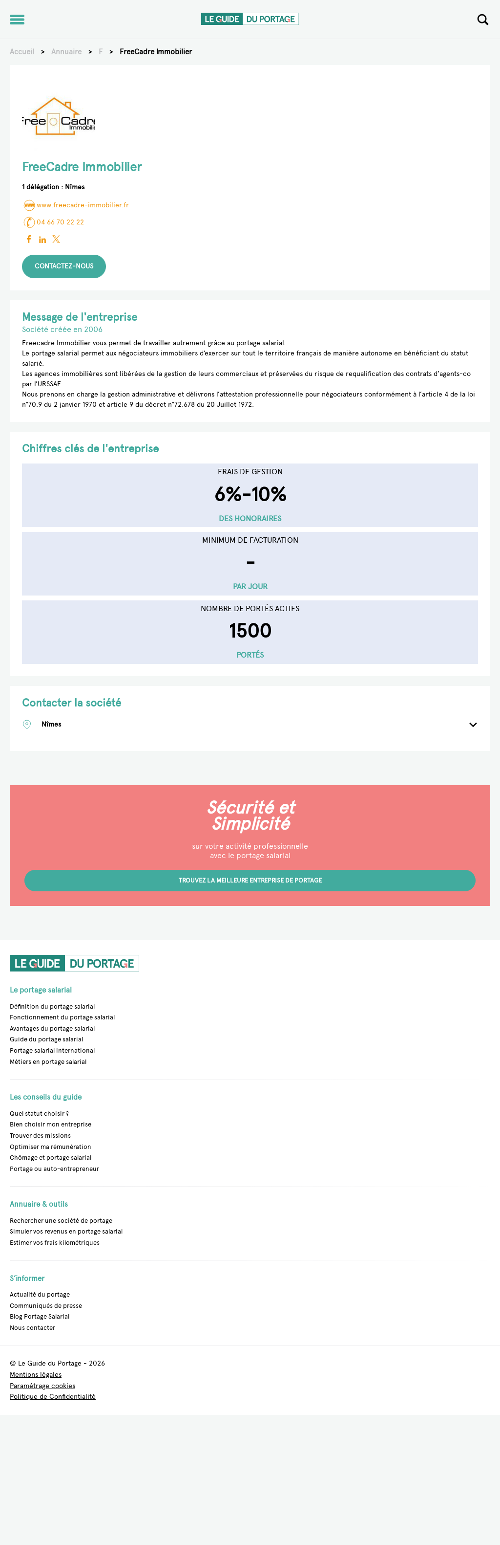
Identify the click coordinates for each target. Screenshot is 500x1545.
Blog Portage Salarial (39, 1316)
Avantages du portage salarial (52, 1028)
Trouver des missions (40, 1135)
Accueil (22, 51)
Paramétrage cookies (42, 1386)
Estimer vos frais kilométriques (55, 1242)
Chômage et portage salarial (50, 1157)
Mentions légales (36, 1375)
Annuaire (66, 51)
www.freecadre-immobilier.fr (75, 205)
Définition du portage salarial (52, 1006)
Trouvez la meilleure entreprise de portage (250, 880)
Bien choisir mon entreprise (50, 1124)
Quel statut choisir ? (39, 1113)
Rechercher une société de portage (61, 1220)
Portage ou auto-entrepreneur (54, 1168)
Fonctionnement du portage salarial (62, 1017)
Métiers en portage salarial (48, 1061)
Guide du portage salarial (46, 1039)
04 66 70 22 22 (53, 222)
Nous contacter (32, 1327)
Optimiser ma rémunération (50, 1146)
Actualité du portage (40, 1294)
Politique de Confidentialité (53, 1397)
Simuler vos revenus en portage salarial (66, 1231)
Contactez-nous (64, 266)
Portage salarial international (52, 1050)
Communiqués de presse (46, 1305)
